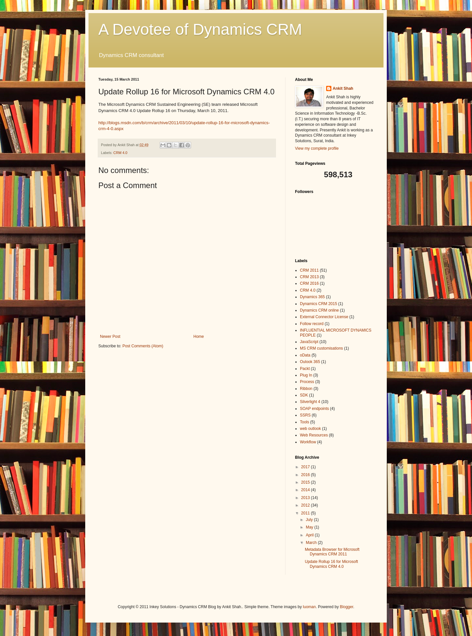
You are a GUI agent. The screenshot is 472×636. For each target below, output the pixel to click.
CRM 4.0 (120, 153)
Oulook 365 (310, 361)
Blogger (346, 607)
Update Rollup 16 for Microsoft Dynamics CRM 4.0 (331, 564)
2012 (306, 505)
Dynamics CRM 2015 (318, 303)
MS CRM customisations (321, 348)
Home (198, 336)
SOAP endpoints (314, 408)
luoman (309, 607)
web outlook (310, 428)
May (310, 527)
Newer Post (110, 336)
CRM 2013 (309, 277)
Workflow (308, 442)
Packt (305, 368)
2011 (306, 513)
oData (305, 355)
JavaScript (309, 341)
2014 (306, 490)
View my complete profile (317, 148)
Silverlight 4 (310, 401)
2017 (306, 467)
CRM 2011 (309, 270)
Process (307, 381)
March (312, 542)
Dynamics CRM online (319, 310)
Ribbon (306, 388)
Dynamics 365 (312, 297)
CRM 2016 (309, 283)
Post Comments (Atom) (142, 346)
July (310, 519)
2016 (306, 474)
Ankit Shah (343, 88)
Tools (304, 422)
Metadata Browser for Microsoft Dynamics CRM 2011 (332, 551)
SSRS (305, 415)
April (310, 535)
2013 (306, 497)
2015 (306, 482)
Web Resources (314, 435)
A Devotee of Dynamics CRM (200, 29)
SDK (304, 395)
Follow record (312, 323)
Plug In (306, 375)
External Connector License (324, 317)
